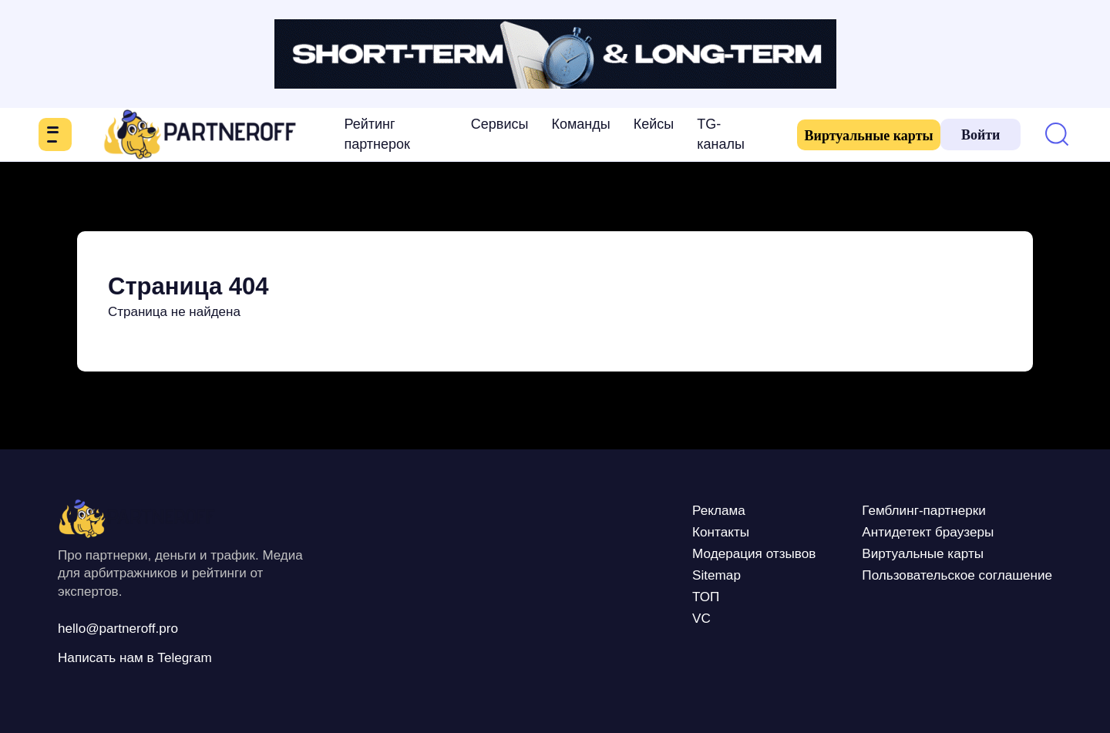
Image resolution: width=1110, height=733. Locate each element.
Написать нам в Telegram (147, 656)
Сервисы (481, 124)
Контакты (673, 531)
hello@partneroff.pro (128, 627)
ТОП (655, 595)
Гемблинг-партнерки (902, 509)
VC (650, 617)
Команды (562, 124)
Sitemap (668, 574)
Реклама (670, 509)
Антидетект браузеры (907, 531)
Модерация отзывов (712, 552)
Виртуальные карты (836, 135)
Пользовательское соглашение (941, 574)
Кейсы (635, 124)
